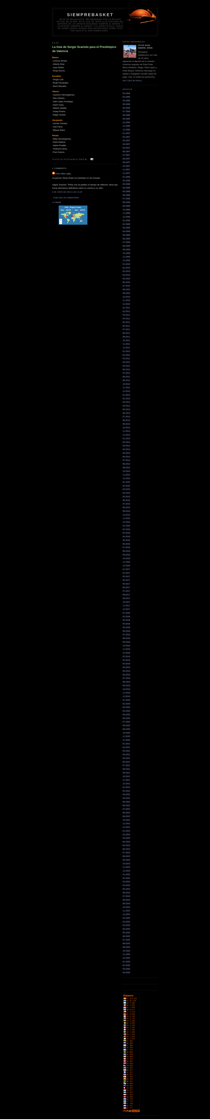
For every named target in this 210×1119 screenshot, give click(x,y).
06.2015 (126, 500)
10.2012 (126, 384)
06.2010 (126, 282)
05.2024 (126, 889)
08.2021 (126, 769)
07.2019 (126, 678)
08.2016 (126, 551)
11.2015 (126, 518)
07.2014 (126, 460)
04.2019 (126, 667)
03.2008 (126, 184)
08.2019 (126, 682)
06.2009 (126, 238)
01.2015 (126, 482)
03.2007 (126, 140)
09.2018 (126, 642)
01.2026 (126, 961)
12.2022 (126, 827)
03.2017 (126, 576)
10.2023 (126, 863)
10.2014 (126, 471)
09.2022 (126, 816)
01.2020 (126, 700)
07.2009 (126, 242)
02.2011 (126, 311)
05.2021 (126, 758)
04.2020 (126, 711)
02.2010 (126, 268)
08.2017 (126, 594)
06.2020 (126, 718)
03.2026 (126, 969)
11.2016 (126, 562)
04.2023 (126, 841)
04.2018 (126, 624)
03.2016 (126, 533)
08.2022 (126, 812)
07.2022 (126, 809)
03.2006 (126, 97)
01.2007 (126, 133)
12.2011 (126, 347)
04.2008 (126, 188)
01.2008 (126, 177)
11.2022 (126, 823)
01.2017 (126, 569)
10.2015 (126, 515)
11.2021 (126, 780)
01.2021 (126, 743)
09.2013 (126, 424)
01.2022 (126, 787)
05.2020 (126, 714)
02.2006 (126, 93)
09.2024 (126, 903)
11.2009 (126, 257)
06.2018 (126, 631)
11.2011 (126, 344)
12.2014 (126, 478)
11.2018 (126, 649)
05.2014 (126, 453)
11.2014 (126, 475)
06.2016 (126, 544)
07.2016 (126, 547)
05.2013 (126, 409)
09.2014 (126, 467)
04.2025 (126, 929)
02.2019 (126, 660)
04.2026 (126, 972)
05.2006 (126, 104)
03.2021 (126, 751)
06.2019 (126, 674)
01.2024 (126, 874)
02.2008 (126, 180)
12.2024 (126, 914)
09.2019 (126, 685)
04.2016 (126, 536)
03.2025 (126, 925)
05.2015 (126, 496)
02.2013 (126, 398)
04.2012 (126, 362)
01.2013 (126, 395)
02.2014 (126, 442)
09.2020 (126, 729)
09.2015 (126, 511)
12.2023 (126, 871)
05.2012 (126, 366)
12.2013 (126, 435)
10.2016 (126, 558)
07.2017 (126, 591)
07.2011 (126, 329)
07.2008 (126, 198)
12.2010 (126, 304)
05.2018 (126, 627)
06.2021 (126, 762)
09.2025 (126, 947)
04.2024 (126, 885)
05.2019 (126, 671)
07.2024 (126, 896)
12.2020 (126, 740)
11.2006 (126, 126)
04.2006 (126, 100)
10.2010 (126, 297)
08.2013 (126, 420)
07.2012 (126, 373)
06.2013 (126, 413)
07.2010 (126, 286)
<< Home (56, 202)
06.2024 (126, 892)
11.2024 (126, 910)
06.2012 (126, 369)
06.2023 (126, 849)
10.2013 (126, 427)
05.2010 (126, 278)
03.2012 (126, 358)
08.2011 (126, 333)
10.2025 (126, 951)
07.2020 (126, 722)
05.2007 (126, 148)
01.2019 (126, 656)
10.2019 (126, 689)
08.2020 (126, 725)
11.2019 (126, 692)
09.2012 (126, 380)
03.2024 (126, 881)
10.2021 (126, 776)
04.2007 (126, 144)
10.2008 (126, 209)
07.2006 (126, 111)
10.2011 (126, 340)
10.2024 (126, 907)
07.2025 (126, 940)
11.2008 (126, 213)
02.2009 (126, 224)
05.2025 (126, 932)
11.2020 (126, 736)
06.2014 (126, 456)
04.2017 (126, 580)
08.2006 (126, 115)
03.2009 (126, 227)
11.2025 (126, 954)
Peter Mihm (60, 173)
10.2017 (126, 602)
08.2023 (126, 856)
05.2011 (126, 322)
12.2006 (126, 129)
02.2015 (126, 486)
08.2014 (126, 464)
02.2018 (126, 616)
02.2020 (126, 704)
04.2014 (126, 449)
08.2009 (126, 246)
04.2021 (126, 754)
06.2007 (126, 151)
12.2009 (126, 260)
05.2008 (126, 191)
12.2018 (126, 653)
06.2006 (126, 108)
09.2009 (126, 249)
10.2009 (126, 253)
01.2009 (126, 220)
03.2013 (126, 402)
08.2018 (126, 638)
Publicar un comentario (66, 198)
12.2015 (126, 522)
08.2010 (126, 289)
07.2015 (126, 504)
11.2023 (126, 867)
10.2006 (126, 122)
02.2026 (126, 965)
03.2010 (126, 271)
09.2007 (126, 162)
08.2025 (126, 943)
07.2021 (126, 765)
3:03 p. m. (83, 159)
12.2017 (126, 609)
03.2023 (126, 838)
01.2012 (126, 351)
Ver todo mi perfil (132, 81)
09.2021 (126, 772)
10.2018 (126, 645)
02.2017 (126, 573)
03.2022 (126, 794)
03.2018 (126, 620)
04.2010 (126, 275)
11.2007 (126, 169)
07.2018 (126, 634)
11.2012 (126, 387)
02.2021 (126, 747)
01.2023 (126, 831)
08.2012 (126, 376)
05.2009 (126, 235)
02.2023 (126, 834)
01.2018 (126, 613)
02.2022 (126, 791)
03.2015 (126, 489)
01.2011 (126, 307)
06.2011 (126, 326)
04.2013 (126, 406)
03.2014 (126, 445)
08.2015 (126, 507)
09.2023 (126, 860)
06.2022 (126, 805)
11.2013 (126, 431)
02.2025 (126, 921)
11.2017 (126, 605)
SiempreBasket (90, 14)
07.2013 (126, 416)
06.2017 (126, 587)
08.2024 (126, 900)
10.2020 (126, 733)
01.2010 (126, 264)
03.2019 (126, 663)
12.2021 (126, 783)
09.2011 (126, 337)
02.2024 (126, 878)
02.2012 (126, 355)
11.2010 (126, 300)
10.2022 (126, 820)
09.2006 (126, 119)
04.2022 (126, 798)
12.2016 (126, 565)
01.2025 (126, 918)
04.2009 (126, 231)
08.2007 (126, 158)
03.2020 (126, 707)
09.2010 (126, 293)
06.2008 (126, 195)
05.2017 (126, 584)
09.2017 (126, 598)
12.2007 (126, 173)
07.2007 (126, 155)
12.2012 (126, 391)
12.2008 (126, 217)
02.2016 (126, 529)
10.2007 (126, 166)
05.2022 (126, 802)
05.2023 (126, 845)
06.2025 (126, 936)
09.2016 (126, 555)
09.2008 (126, 206)
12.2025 (126, 958)
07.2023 (126, 852)
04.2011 (126, 318)
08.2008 (126, 202)
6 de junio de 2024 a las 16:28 (67, 192)
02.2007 (126, 137)
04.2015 (126, 493)
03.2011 (126, 315)
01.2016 (126, 525)
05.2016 (126, 540)
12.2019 (126, 696)
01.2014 (126, 438)
